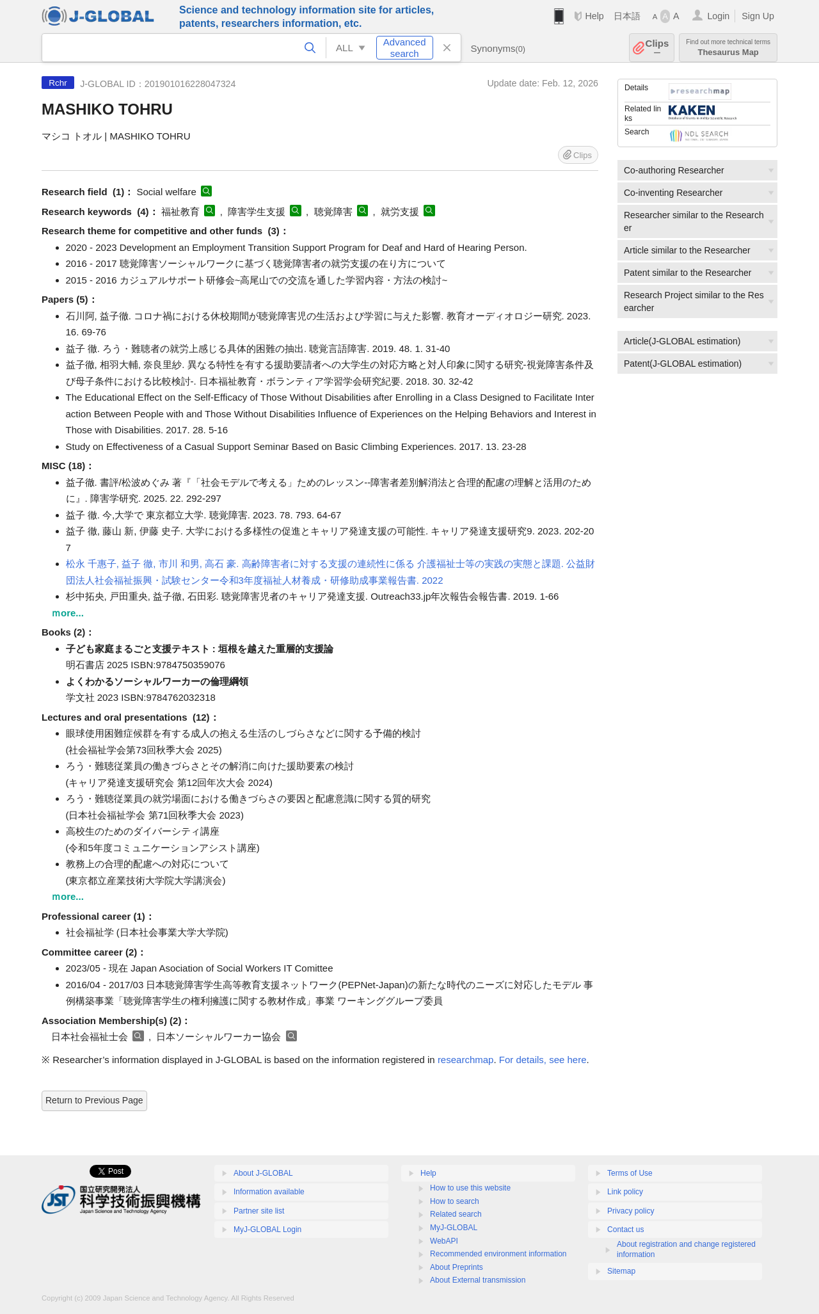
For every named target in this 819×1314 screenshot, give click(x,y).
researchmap (466, 1059)
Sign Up (758, 16)
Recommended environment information (498, 1253)
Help (594, 16)
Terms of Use (630, 1173)
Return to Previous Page (94, 1100)
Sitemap (621, 1271)
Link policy (625, 1191)
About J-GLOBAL (263, 1173)
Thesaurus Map (728, 47)
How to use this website (470, 1187)
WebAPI (444, 1241)
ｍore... (67, 612)
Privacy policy (630, 1210)
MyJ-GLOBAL (453, 1227)
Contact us (625, 1229)
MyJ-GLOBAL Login (267, 1229)
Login (718, 16)
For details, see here (543, 1059)
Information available (269, 1191)
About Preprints (456, 1267)
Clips (657, 48)
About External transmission (477, 1280)
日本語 (627, 16)
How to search (454, 1201)
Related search (456, 1214)
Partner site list (259, 1210)
